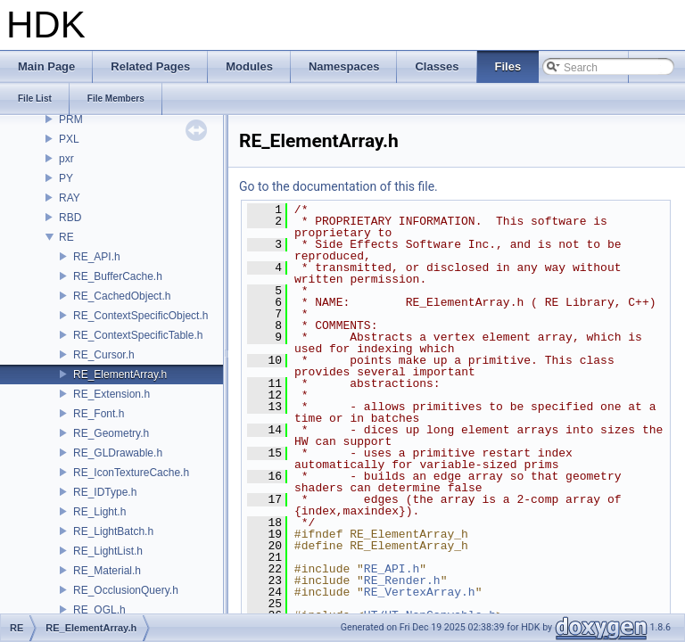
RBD (70, 217)
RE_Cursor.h (104, 355)
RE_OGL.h (99, 610)
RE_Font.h (98, 413)
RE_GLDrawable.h (117, 453)
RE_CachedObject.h (121, 296)
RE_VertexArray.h (419, 592)
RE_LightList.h (108, 551)
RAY (69, 198)
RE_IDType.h (104, 492)
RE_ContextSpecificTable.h (137, 335)
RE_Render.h (402, 580)
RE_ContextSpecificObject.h (140, 315)
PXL (69, 139)
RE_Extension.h (111, 394)
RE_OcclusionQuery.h (125, 590)
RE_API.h (96, 257)
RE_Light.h (99, 512)
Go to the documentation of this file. (338, 186)
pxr (66, 158)
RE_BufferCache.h (117, 276)
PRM (71, 119)
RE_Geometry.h (111, 433)
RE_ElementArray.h (120, 374)
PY (66, 178)
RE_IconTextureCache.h (131, 472)
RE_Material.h (107, 570)
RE (66, 237)
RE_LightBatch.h (113, 531)
